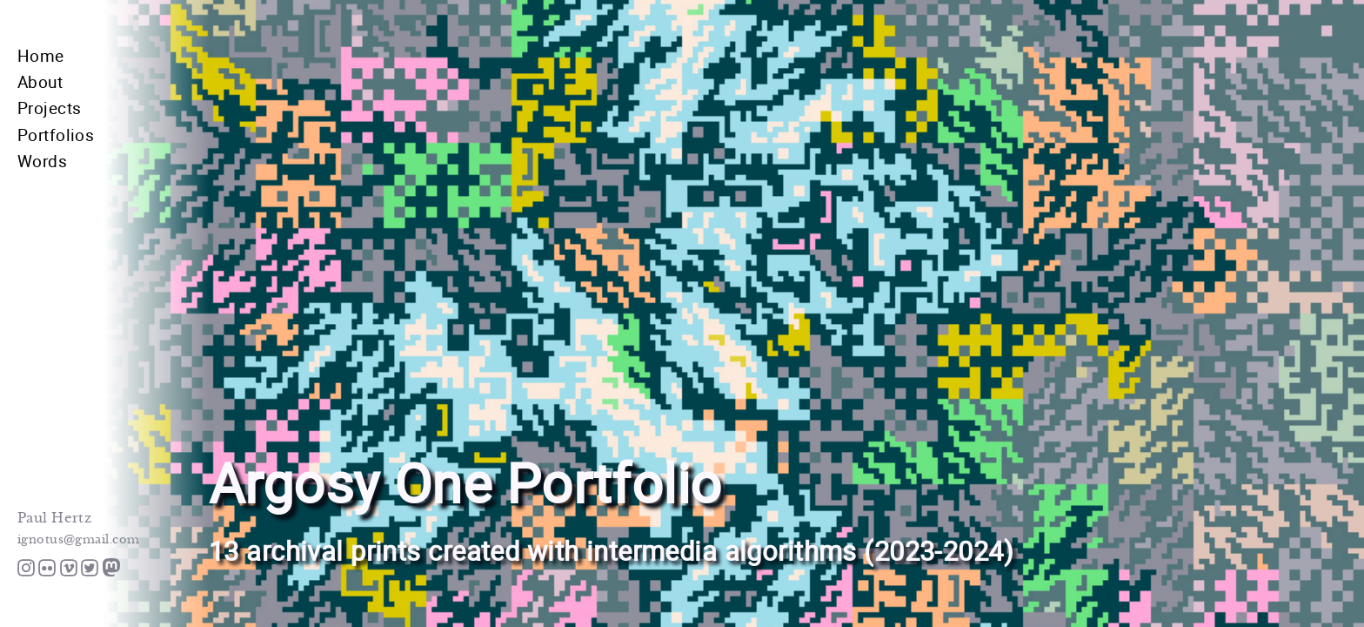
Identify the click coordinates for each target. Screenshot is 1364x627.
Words (42, 161)
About (40, 81)
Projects (49, 107)
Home (40, 55)
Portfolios (55, 134)
